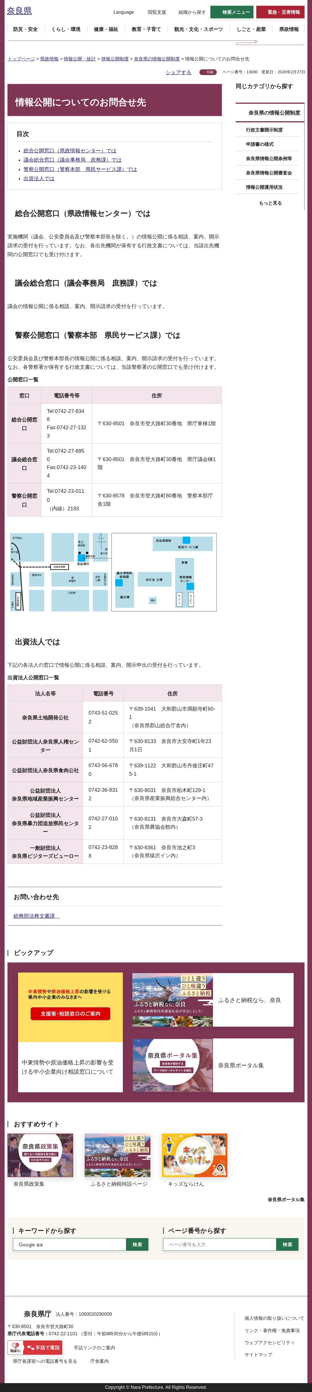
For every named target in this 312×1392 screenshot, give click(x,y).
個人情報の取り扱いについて (274, 1318)
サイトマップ (258, 1354)
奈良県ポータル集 (286, 1199)
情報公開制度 (115, 58)
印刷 (210, 72)
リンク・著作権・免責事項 (272, 1330)
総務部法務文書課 (36, 916)
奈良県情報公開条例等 (269, 158)
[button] (120, 12)
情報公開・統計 (80, 58)
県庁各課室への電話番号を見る (45, 1361)
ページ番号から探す (197, 1230)
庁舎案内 (99, 1361)
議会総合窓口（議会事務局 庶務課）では (73, 160)
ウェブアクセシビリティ (270, 1342)
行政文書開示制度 (264, 130)
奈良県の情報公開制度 (157, 58)
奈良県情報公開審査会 (269, 172)
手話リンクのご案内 (94, 1347)
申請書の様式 (260, 144)
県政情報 (49, 58)
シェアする (178, 72)
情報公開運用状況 (264, 187)
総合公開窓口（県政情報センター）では (70, 151)
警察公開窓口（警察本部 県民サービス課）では (80, 169)
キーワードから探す (47, 1230)
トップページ (21, 58)
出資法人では (39, 178)
